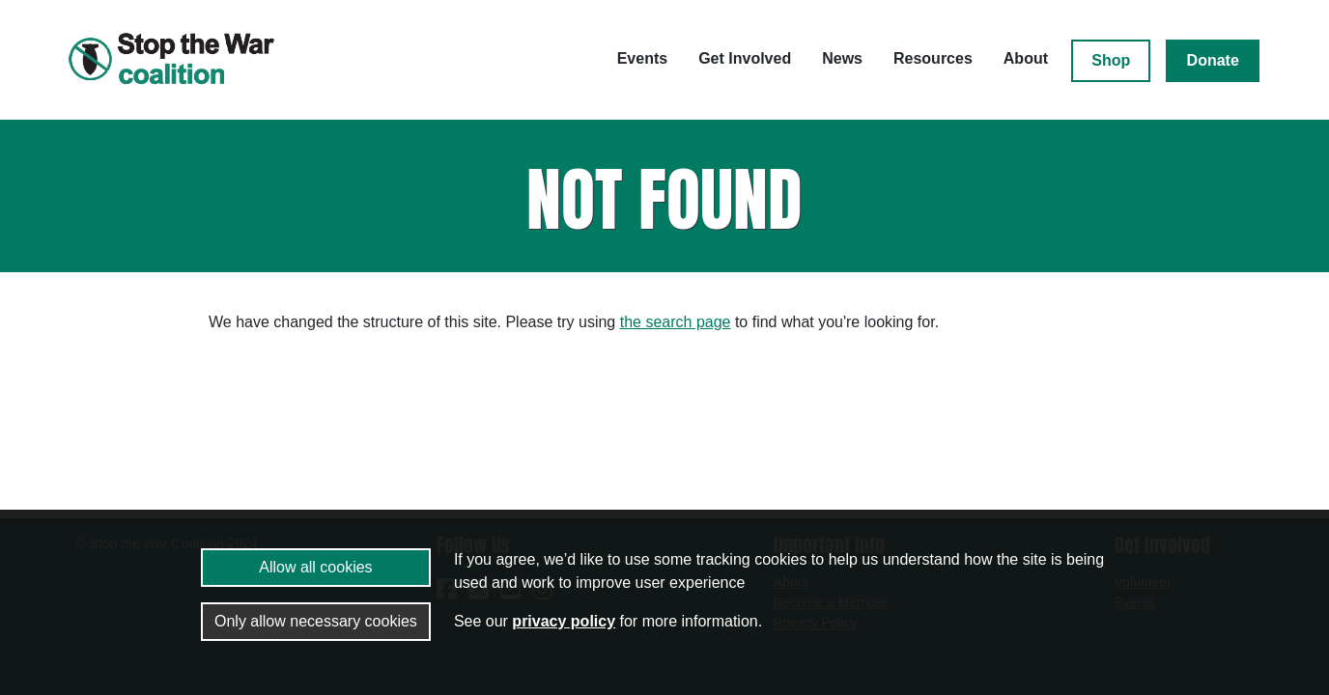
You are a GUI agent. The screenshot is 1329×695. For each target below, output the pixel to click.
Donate (1213, 60)
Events (642, 58)
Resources (933, 58)
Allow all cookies (315, 567)
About (1026, 58)
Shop (1110, 60)
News (842, 58)
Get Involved (744, 58)
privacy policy (563, 621)
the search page (675, 322)
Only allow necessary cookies (315, 621)
